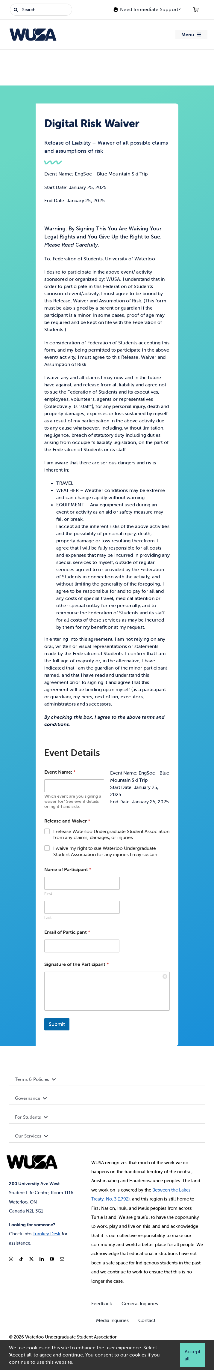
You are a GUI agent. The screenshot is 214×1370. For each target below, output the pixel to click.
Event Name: (60, 773)
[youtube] (52, 1259)
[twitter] (31, 1259)
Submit (57, 1025)
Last (48, 919)
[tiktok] (21, 1259)
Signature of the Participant (76, 966)
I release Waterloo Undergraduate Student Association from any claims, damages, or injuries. (111, 836)
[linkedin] (42, 1259)
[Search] (41, 10)
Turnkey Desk (46, 1234)
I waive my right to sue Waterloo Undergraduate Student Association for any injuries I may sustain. (105, 853)
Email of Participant (67, 934)
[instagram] (11, 1259)
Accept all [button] (192, 1355)
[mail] (62, 1259)
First (48, 895)
